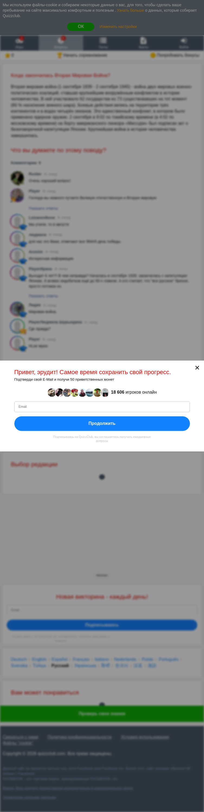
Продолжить (102, 423)
